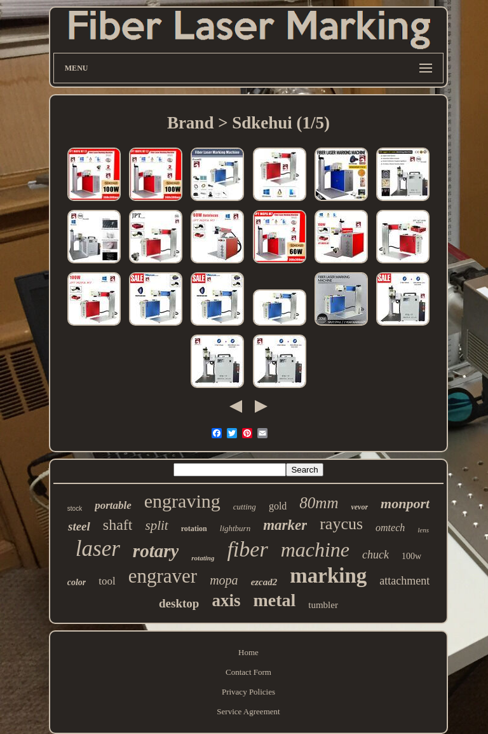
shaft (118, 524)
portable (113, 505)
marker (285, 525)
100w (411, 556)
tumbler (323, 605)
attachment (404, 580)
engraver (162, 576)
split (156, 525)
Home (248, 652)
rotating (202, 558)
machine (315, 549)
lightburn (235, 528)
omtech (390, 527)
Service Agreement (248, 711)
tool (106, 581)
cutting (244, 506)
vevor (359, 506)
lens (423, 530)
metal (274, 600)
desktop (179, 603)
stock (74, 508)
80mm (318, 502)
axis (226, 600)
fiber (247, 549)
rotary (156, 551)
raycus (341, 524)
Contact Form (248, 672)
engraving (182, 500)
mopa (224, 580)
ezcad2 (264, 582)
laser (98, 548)
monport (405, 503)
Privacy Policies (248, 691)
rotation (194, 528)
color (76, 582)
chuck (375, 554)
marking (328, 575)
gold (278, 506)
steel (79, 526)
